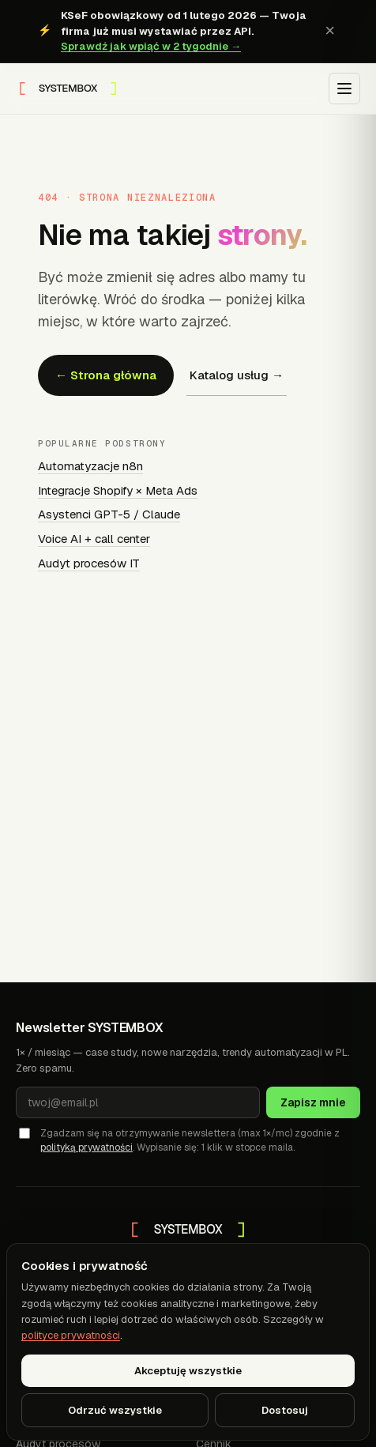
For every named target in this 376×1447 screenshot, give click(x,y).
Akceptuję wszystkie (188, 1370)
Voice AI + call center (94, 538)
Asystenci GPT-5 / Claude (109, 514)
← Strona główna (105, 374)
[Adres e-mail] (138, 1102)
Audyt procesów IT (89, 563)
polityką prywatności (86, 1147)
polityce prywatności (70, 1335)
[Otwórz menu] (344, 88)
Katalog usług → (237, 374)
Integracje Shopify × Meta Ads (117, 490)
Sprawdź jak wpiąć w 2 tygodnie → (151, 46)
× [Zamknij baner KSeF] (330, 31)
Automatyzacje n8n (90, 465)
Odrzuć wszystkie (115, 1410)
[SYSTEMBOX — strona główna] (68, 88)
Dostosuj (284, 1410)
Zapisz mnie (313, 1102)
